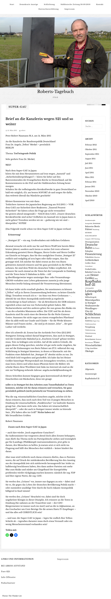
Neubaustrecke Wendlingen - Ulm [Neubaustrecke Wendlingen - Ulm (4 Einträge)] (92, 308)
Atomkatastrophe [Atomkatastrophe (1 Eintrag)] (90, 220)
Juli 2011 (88, 163)
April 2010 (89, 200)
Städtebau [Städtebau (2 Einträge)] (89, 321)
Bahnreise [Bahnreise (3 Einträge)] (89, 226)
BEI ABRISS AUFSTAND (13, 566)
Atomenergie (91, 374)
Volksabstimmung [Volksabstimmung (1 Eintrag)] (90, 333)
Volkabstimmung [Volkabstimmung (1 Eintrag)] (90, 330)
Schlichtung (49, 4)
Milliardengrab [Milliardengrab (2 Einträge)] (90, 297)
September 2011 (92, 154)
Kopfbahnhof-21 (92, 378)
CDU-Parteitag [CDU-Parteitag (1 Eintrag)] (95, 239)
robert (23, 130)
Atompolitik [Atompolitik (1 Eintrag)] (88, 223)
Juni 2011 (89, 168)
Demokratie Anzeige (29, 4)
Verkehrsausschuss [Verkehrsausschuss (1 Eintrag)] (90, 324)
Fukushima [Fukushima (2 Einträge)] (89, 257)
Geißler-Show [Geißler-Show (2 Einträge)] (90, 263)
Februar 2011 (90, 182)
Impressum (70, 9)
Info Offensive (8, 577)
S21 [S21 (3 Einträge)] (91, 311)
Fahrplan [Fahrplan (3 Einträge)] (89, 251)
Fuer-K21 (5, 571)
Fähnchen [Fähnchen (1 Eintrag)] (97, 257)
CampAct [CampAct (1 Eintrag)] (88, 239)
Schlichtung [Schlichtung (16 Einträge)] (93, 315)
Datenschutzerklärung (49, 9)
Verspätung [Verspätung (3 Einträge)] (90, 327)
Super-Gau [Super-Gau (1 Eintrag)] (96, 321)
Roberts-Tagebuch (55, 91)
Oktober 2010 (91, 196)
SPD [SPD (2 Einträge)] (89, 318)
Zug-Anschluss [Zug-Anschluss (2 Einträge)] (91, 348)
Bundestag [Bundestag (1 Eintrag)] (96, 229)
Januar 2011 (90, 186)
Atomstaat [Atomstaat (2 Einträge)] (96, 223)
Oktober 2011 (91, 149)
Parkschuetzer (8, 583)
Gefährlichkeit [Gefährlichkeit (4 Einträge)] (92, 260)
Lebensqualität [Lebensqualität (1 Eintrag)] (89, 288)
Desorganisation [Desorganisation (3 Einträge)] (92, 242)
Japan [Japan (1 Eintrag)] (96, 278)
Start (12, 4)
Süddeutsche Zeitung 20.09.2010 (76, 4)
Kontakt (99, 4)
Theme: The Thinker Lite (12, 596)
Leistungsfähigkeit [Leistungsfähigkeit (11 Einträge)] (93, 292)
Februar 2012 (91, 145)
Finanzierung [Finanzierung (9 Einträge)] (93, 254)
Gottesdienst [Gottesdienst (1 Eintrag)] (88, 266)
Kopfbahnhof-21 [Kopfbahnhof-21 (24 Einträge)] (93, 283)
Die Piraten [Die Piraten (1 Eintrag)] (96, 248)
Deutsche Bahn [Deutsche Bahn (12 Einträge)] (91, 246)
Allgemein (89, 369)
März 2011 (89, 177)
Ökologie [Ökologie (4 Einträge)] (89, 351)
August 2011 (90, 159)
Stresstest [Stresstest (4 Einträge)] (95, 317)
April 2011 (89, 173)
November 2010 (92, 191)
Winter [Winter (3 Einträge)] (97, 342)
